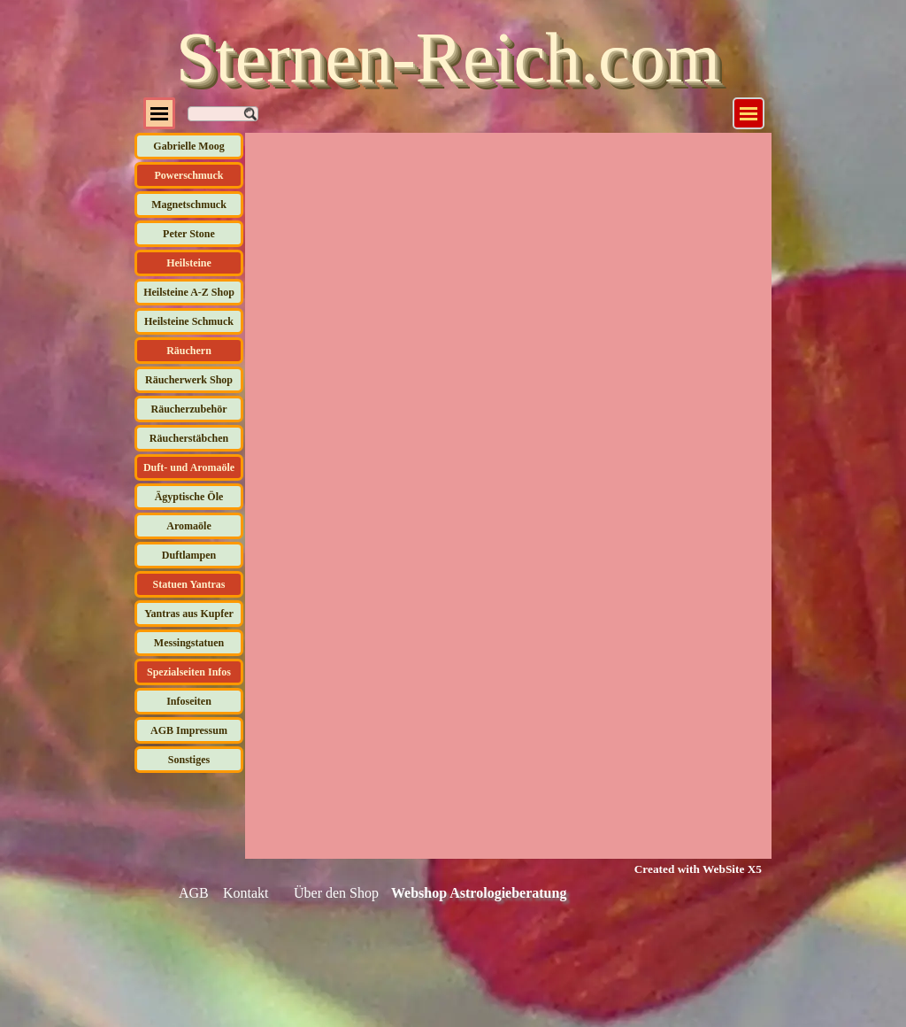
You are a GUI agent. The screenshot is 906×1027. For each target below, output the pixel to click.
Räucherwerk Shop (189, 380)
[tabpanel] (687, 868)
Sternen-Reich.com (448, 58)
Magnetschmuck (188, 204)
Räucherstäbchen (189, 438)
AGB (194, 892)
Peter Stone (189, 234)
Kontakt (246, 892)
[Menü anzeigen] (748, 113)
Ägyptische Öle (189, 496)
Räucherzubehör (189, 409)
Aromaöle (188, 526)
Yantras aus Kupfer (189, 613)
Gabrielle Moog (188, 146)
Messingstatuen (189, 643)
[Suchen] (223, 113)
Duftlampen (189, 555)
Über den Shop (336, 892)
